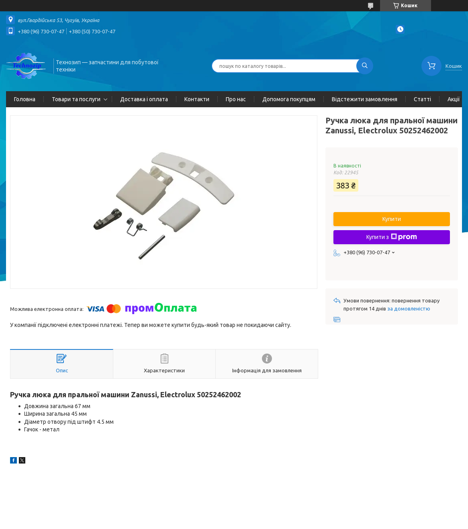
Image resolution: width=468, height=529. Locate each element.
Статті (422, 99)
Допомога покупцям (288, 99)
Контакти (196, 99)
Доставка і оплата (144, 99)
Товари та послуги (76, 99)
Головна (24, 99)
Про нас (236, 99)
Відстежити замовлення (364, 99)
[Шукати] (364, 65)
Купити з (391, 237)
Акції (454, 99)
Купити (391, 219)
